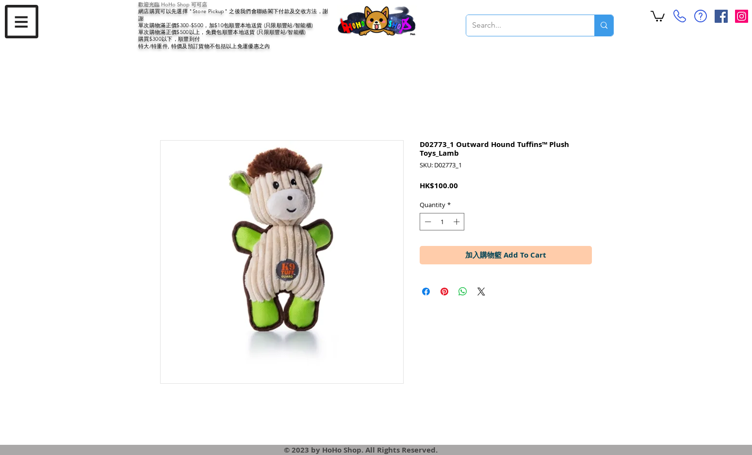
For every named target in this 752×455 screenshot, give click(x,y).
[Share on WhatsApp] (463, 291)
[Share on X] (481, 291)
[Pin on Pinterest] (444, 291)
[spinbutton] (442, 221)
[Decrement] (427, 221)
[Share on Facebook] (426, 291)
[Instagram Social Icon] (741, 16)
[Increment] (457, 221)
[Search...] (523, 25)
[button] (21, 21)
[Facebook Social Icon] (721, 16)
